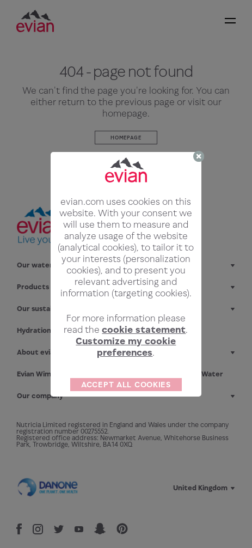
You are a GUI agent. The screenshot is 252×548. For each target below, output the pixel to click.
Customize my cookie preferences (126, 347)
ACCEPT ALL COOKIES (126, 384)
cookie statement (144, 329)
